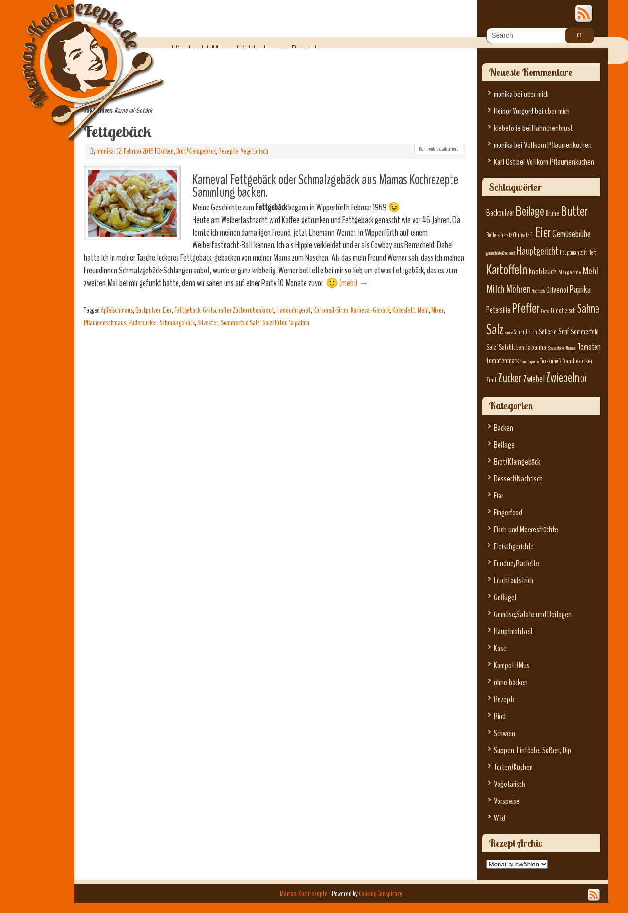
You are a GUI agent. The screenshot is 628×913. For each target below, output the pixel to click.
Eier (167, 310)
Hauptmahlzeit (513, 631)
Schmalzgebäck (177, 323)
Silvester (207, 323)
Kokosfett (403, 310)
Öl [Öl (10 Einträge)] (583, 379)
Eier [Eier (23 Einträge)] (543, 232)
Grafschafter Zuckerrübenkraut (238, 310)
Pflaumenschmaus (105, 323)
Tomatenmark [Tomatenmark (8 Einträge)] (502, 360)
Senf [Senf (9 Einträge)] (563, 331)
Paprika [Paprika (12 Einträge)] (580, 289)
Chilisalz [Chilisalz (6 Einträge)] (521, 235)
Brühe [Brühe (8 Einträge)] (552, 213)
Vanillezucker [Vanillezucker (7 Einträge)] (578, 361)
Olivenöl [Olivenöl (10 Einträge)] (557, 290)
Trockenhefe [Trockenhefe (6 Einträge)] (551, 361)
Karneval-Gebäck (370, 310)
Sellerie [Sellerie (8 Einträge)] (548, 331)
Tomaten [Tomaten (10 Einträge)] (589, 347)
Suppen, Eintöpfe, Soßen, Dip (532, 750)
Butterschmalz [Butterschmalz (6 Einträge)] (499, 235)
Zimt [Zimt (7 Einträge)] (491, 379)
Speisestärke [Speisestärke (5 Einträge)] (556, 348)
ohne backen (511, 682)
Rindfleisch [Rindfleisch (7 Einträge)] (563, 310)
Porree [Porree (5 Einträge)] (545, 311)
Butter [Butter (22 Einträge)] (574, 211)
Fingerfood (508, 513)
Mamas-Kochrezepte (79, 60)
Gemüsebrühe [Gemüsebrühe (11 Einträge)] (571, 233)
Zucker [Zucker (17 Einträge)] (510, 378)
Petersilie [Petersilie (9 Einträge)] (498, 310)
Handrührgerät (293, 310)
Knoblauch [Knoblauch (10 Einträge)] (543, 272)
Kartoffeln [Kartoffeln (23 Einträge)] (506, 269)
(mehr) (354, 282)
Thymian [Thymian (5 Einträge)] (571, 348)
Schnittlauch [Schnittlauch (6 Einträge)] (525, 332)
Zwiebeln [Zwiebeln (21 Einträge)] (562, 377)
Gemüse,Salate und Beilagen (533, 615)
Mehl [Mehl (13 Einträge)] (590, 271)
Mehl (423, 310)
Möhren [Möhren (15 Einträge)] (518, 289)
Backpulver (148, 310)
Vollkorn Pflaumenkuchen (558, 145)
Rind (500, 716)
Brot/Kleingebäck (196, 151)
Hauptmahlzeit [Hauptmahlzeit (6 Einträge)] (573, 252)
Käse (500, 648)
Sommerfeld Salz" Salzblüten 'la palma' (265, 323)
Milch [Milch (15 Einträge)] (495, 289)
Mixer (437, 310)
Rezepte (228, 151)
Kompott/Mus (512, 665)
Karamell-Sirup (330, 310)
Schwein (504, 733)
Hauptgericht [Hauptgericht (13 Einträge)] (537, 251)
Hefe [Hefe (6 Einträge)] (592, 252)
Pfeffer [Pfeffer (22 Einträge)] (526, 308)
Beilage (504, 445)
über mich (536, 94)
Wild (499, 818)
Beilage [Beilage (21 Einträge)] (529, 211)
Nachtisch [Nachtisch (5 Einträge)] (538, 291)
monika (105, 151)
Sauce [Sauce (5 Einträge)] (509, 332)
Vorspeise (507, 801)
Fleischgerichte (514, 547)
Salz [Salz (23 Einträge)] (494, 329)
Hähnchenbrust (552, 128)
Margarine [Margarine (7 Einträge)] (569, 272)
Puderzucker (143, 323)
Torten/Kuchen (513, 767)
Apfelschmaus (117, 310)
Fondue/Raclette (516, 564)
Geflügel (505, 598)
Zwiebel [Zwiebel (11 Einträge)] (534, 378)
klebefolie (507, 128)
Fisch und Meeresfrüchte (526, 530)
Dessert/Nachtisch (518, 479)
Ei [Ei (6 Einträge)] (532, 235)
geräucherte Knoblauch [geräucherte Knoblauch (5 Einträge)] (500, 252)
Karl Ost (504, 162)
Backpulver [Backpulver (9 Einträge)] (500, 213)
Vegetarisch (254, 151)
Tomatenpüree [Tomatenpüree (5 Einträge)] (529, 361)
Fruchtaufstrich (513, 581)
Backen (165, 151)
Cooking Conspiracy (380, 893)
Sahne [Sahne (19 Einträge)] (588, 308)
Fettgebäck (187, 310)
